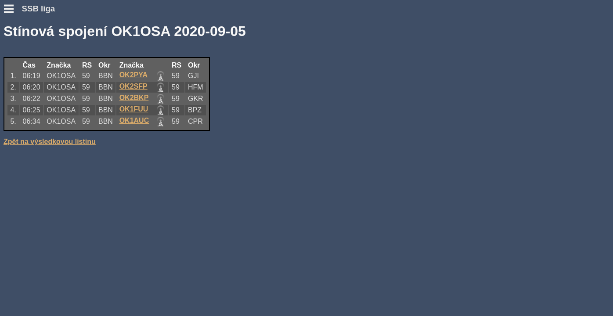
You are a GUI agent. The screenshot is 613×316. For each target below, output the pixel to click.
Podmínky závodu (33, 60)
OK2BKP (260, 97)
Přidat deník (24, 97)
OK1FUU (259, 108)
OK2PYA (259, 74)
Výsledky (19, 112)
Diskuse (17, 128)
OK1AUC (260, 119)
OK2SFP (259, 85)
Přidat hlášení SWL (35, 104)
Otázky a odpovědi (34, 68)
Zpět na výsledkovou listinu (176, 140)
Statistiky (19, 120)
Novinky (17, 52)
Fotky (13, 136)
